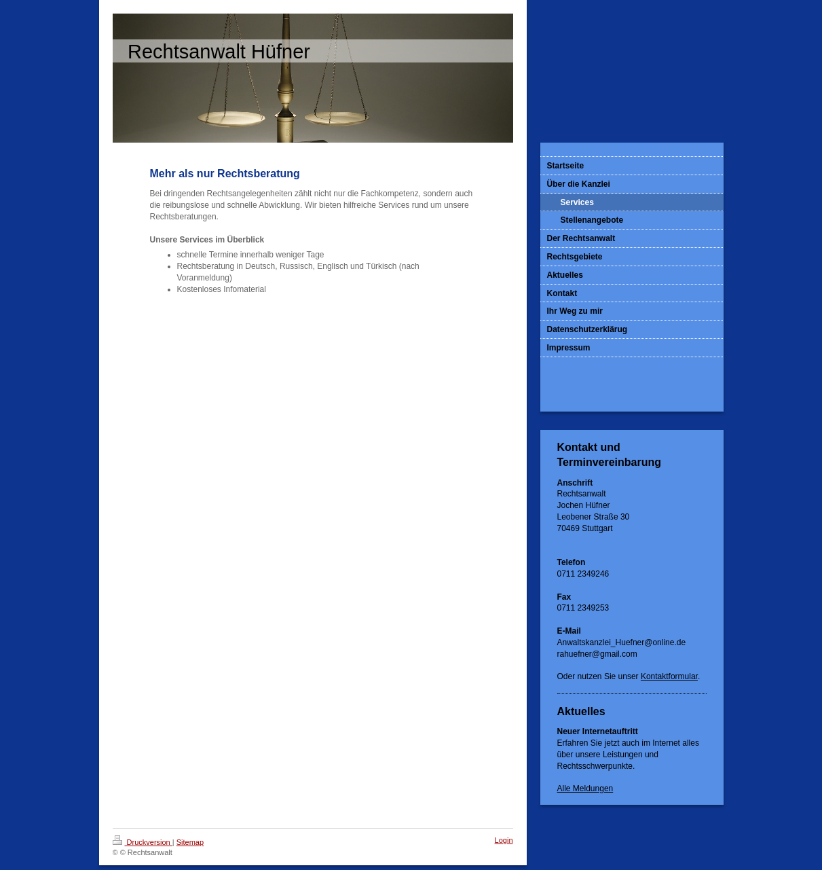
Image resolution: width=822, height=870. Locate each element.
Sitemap (190, 842)
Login (504, 840)
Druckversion (142, 842)
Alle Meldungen (585, 788)
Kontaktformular (669, 676)
